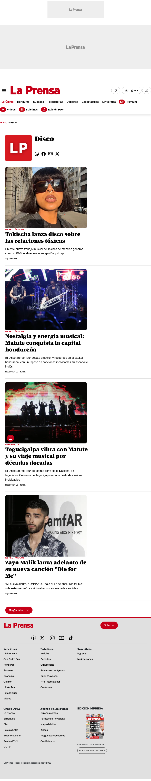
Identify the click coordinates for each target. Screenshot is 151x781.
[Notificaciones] (115, 90)
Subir (109, 625)
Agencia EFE (11, 258)
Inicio (3, 122)
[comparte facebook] (43, 154)
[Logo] (26, 90)
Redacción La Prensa (15, 372)
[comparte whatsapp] (37, 154)
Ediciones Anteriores (92, 750)
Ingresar (134, 90)
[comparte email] (50, 154)
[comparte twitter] (57, 154)
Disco (13, 122)
